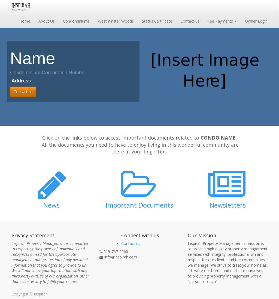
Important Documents (139, 205)
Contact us (23, 91)
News (51, 205)
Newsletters (228, 205)
